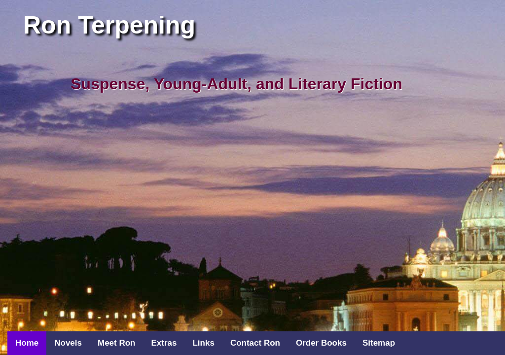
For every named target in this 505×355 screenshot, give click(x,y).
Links (203, 343)
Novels (68, 343)
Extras (164, 343)
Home (26, 343)
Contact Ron (255, 343)
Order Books (321, 343)
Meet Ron (117, 343)
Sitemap (378, 343)
